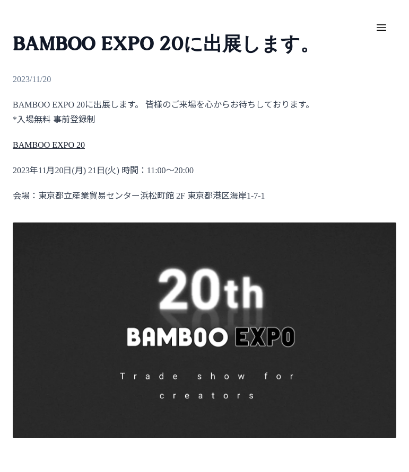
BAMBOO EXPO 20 (49, 144)
